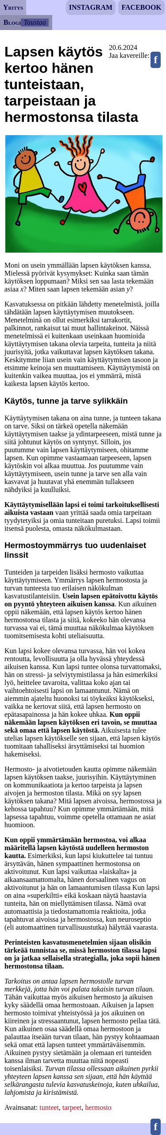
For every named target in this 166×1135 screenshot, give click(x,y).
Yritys (13, 7)
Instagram (90, 7)
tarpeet (72, 1107)
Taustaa (35, 22)
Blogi (12, 22)
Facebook (141, 7)
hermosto (98, 1107)
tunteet (49, 1107)
